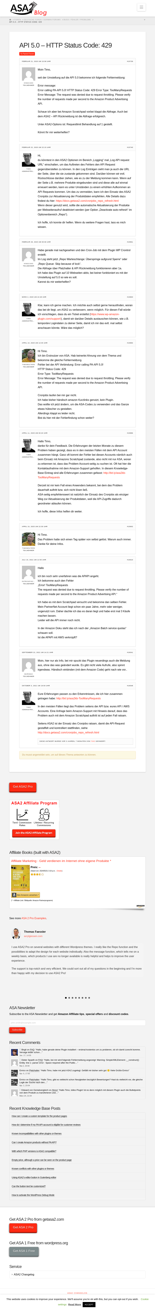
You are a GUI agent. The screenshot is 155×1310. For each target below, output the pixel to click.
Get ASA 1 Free (24, 1251)
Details (59, 871)
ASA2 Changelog (24, 1274)
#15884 (130, 343)
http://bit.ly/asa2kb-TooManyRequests (78, 698)
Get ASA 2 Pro (23, 1227)
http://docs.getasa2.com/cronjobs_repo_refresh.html (68, 732)
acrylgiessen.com (33, 936)
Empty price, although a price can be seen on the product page (42, 1160)
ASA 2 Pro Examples (33, 918)
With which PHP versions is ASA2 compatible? (34, 1151)
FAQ (32, 1049)
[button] (141, 7)
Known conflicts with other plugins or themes (33, 1168)
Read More (74, 1304)
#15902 (130, 526)
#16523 (130, 560)
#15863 (130, 297)
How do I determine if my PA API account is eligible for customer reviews (46, 1124)
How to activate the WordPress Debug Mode (33, 1195)
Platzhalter (34, 1070)
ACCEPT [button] (89, 1304)
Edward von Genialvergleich (34, 1090)
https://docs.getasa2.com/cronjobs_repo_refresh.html (87, 200)
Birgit (23, 1049)
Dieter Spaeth (28, 1060)
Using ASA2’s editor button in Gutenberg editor (34, 1177)
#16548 (130, 686)
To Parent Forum (27, 54)
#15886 (130, 433)
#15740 (130, 147)
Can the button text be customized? (29, 1186)
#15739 (130, 61)
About (55, 1090)
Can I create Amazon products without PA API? (34, 1142)
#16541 (130, 652)
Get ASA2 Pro (23, 786)
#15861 (130, 242)
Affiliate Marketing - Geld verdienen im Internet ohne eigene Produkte (61, 861)
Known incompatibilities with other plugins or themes (37, 1133)
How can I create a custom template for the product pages (39, 1116)
